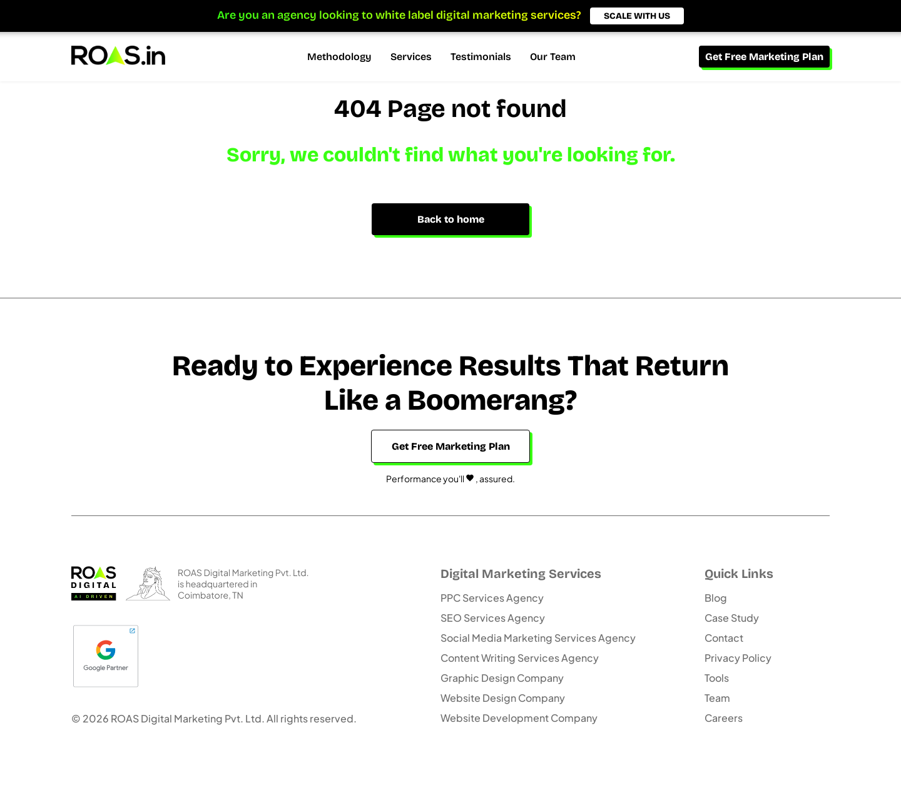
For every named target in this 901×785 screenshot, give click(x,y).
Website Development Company (519, 717)
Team (717, 697)
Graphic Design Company (502, 677)
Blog (716, 597)
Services (411, 57)
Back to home (450, 219)
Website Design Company (502, 697)
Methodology (339, 57)
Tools (717, 677)
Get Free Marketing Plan (764, 57)
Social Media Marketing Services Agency (538, 637)
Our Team (553, 57)
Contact (724, 637)
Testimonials (480, 57)
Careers (724, 717)
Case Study (732, 617)
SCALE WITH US (637, 16)
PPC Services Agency (492, 597)
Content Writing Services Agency (519, 657)
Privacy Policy (738, 657)
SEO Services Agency (492, 617)
